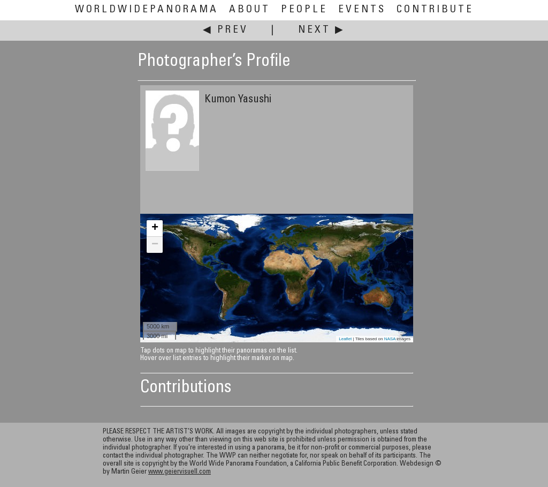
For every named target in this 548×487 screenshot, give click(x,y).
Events (362, 10)
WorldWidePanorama (146, 10)
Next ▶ (321, 30)
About (249, 10)
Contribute (435, 10)
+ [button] (154, 228)
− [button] (154, 245)
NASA (389, 338)
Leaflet (345, 338)
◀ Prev (225, 30)
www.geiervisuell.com (179, 472)
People (304, 10)
